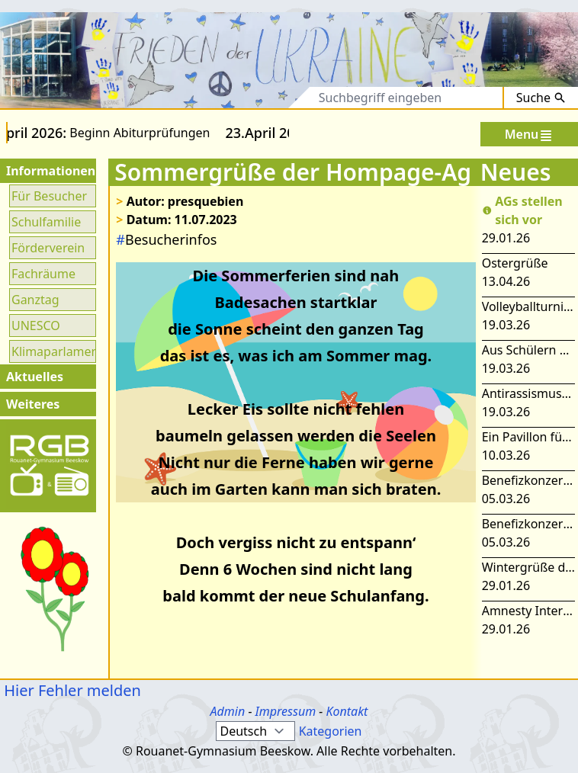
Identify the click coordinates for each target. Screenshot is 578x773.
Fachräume (43, 273)
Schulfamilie (46, 221)
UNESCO (35, 325)
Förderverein (48, 247)
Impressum (285, 711)
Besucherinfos (166, 239)
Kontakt (347, 711)
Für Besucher (49, 196)
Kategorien (330, 731)
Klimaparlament (52, 351)
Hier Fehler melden (70, 690)
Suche (541, 97)
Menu (529, 134)
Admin (228, 711)
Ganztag (35, 299)
